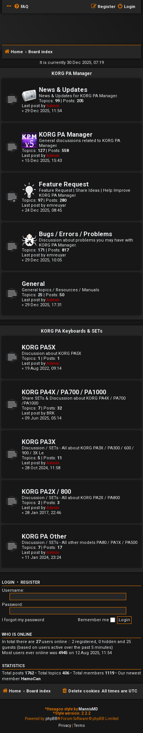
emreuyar (56, 205)
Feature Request (64, 184)
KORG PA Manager (71, 73)
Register (30, 582)
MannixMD (88, 709)
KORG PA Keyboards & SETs (72, 331)
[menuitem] (21, 6)
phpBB (51, 719)
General (33, 283)
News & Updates (63, 89)
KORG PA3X (38, 442)
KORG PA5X (38, 347)
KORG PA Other (44, 536)
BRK (51, 413)
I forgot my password (23, 619)
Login (8, 582)
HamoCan (31, 678)
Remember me (96, 620)
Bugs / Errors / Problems (75, 234)
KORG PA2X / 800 (46, 491)
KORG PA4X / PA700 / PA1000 (64, 392)
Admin (53, 105)
